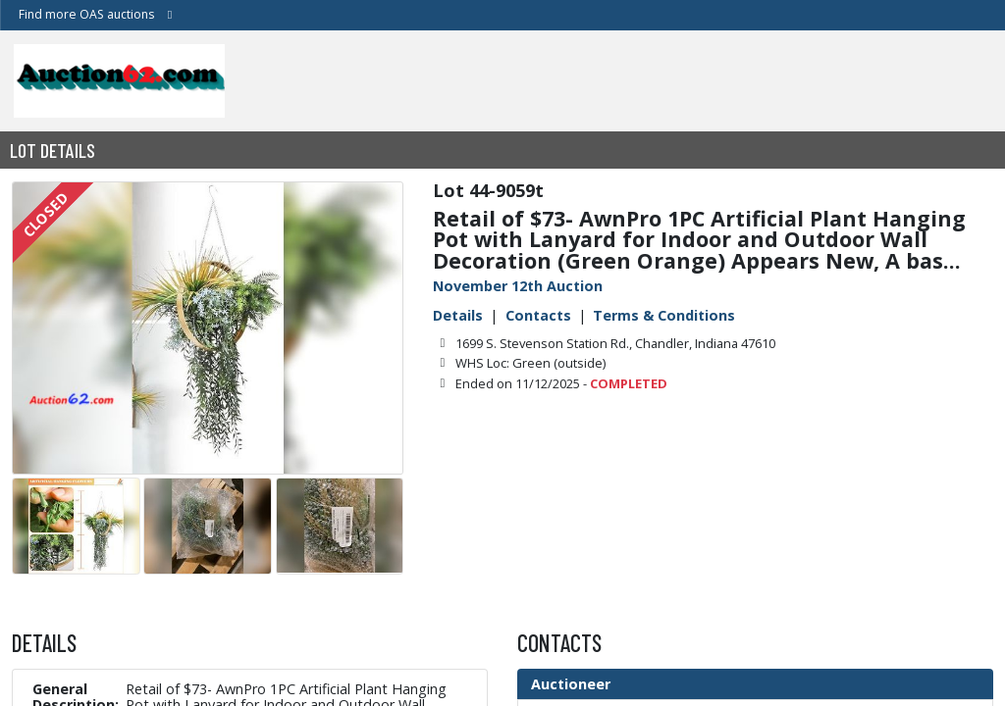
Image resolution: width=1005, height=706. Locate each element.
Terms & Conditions (664, 315)
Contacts (538, 315)
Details (458, 315)
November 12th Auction (518, 286)
